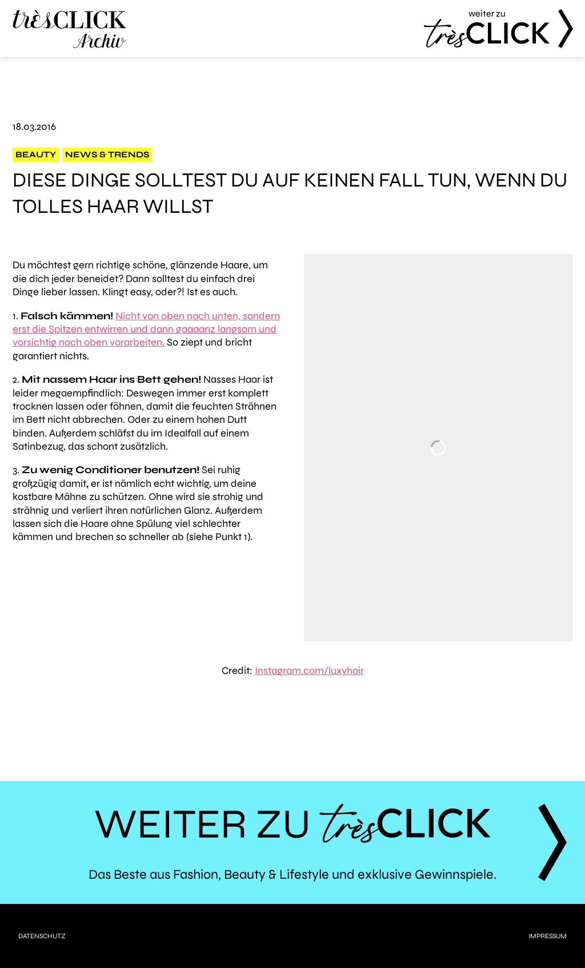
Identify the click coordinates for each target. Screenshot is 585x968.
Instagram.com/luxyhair (309, 670)
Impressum (547, 936)
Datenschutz (42, 936)
